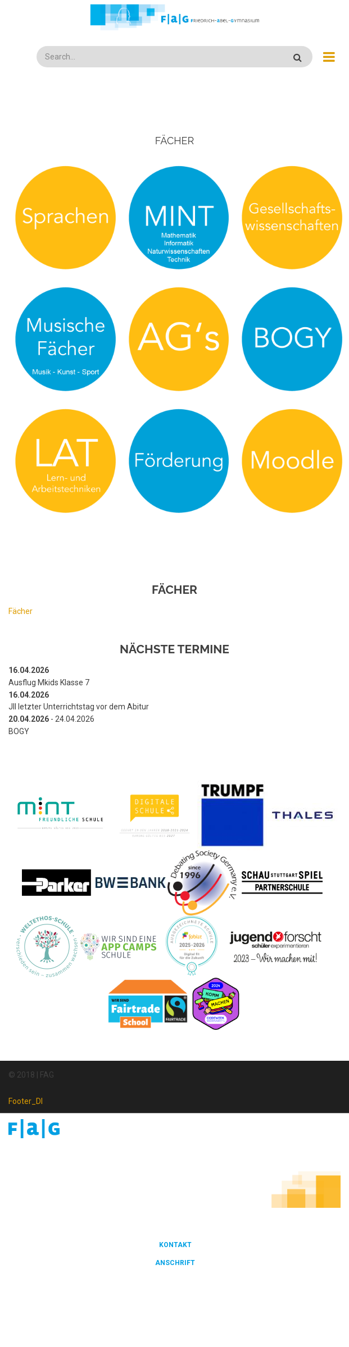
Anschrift (175, 1262)
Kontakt (175, 1244)
